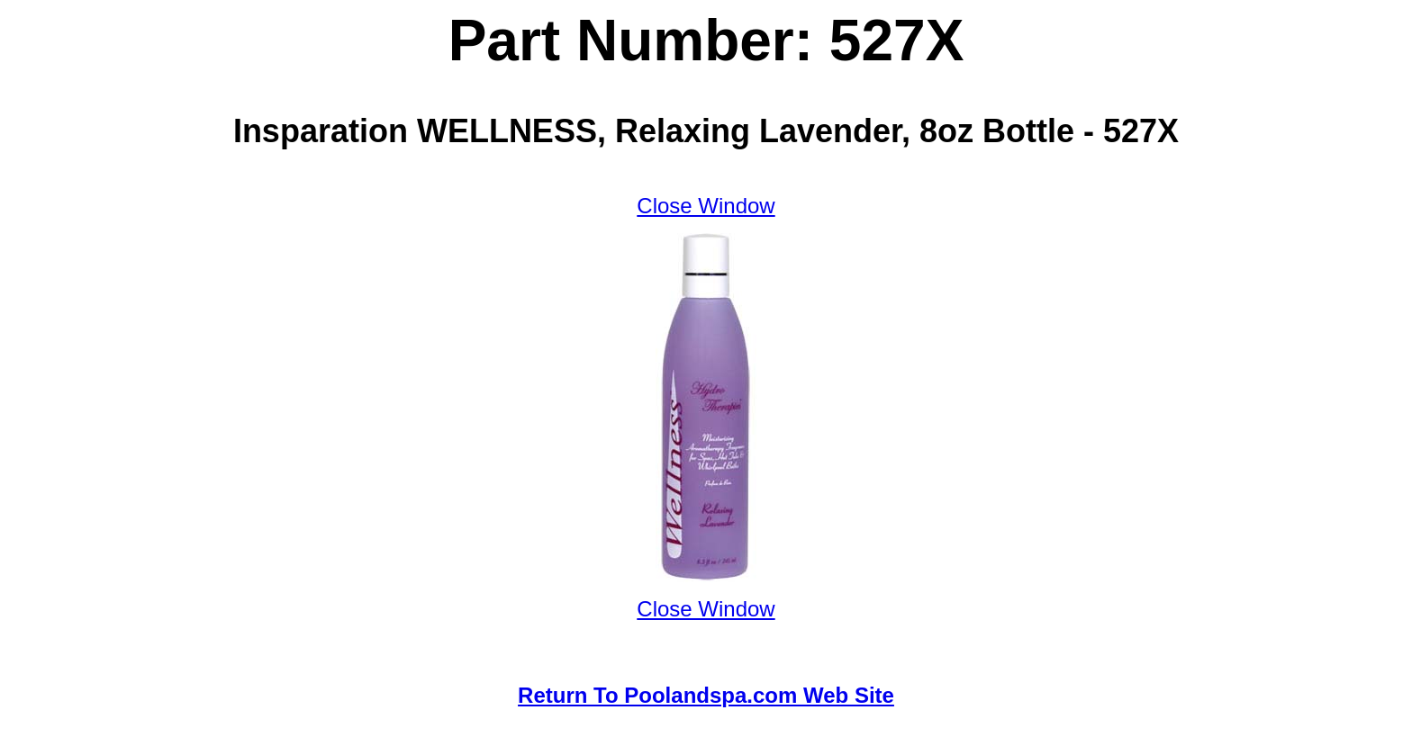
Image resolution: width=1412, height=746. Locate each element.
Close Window (705, 205)
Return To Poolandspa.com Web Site (706, 695)
